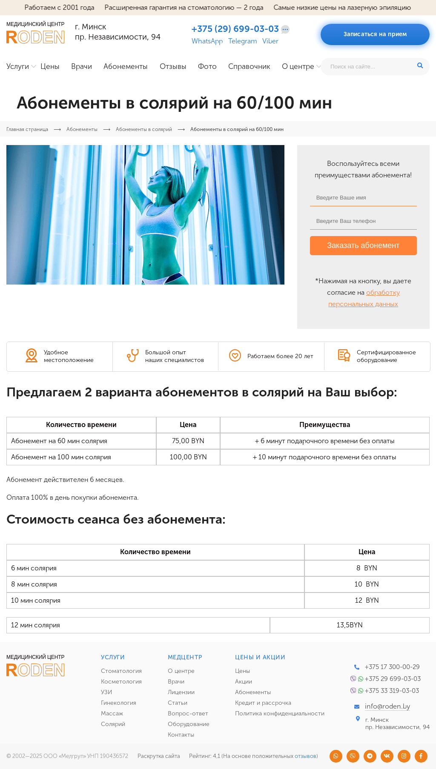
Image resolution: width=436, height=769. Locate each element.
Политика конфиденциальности (279, 713)
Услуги (17, 66)
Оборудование (188, 724)
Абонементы (125, 66)
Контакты (181, 734)
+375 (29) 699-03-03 (235, 28)
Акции (243, 681)
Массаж (112, 713)
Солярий (113, 724)
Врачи (81, 66)
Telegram (242, 41)
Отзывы (173, 66)
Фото (207, 66)
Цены (50, 66)
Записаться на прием (375, 34)
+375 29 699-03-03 (393, 679)
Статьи (177, 702)
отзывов (305, 756)
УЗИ (106, 692)
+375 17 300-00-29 (392, 667)
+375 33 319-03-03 (392, 691)
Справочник (249, 66)
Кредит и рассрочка (263, 702)
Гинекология (118, 702)
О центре (298, 66)
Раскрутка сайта (159, 756)
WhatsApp (207, 41)
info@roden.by (387, 706)
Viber (270, 41)
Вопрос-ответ (188, 713)
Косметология (121, 681)
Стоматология (121, 671)
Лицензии (181, 692)
